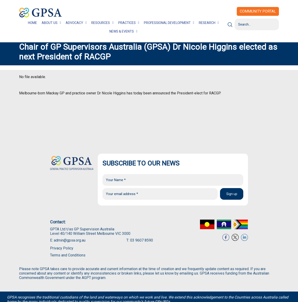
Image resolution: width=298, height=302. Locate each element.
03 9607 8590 (141, 240)
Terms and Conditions (67, 255)
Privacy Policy (61, 248)
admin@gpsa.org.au (69, 240)
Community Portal (258, 11)
